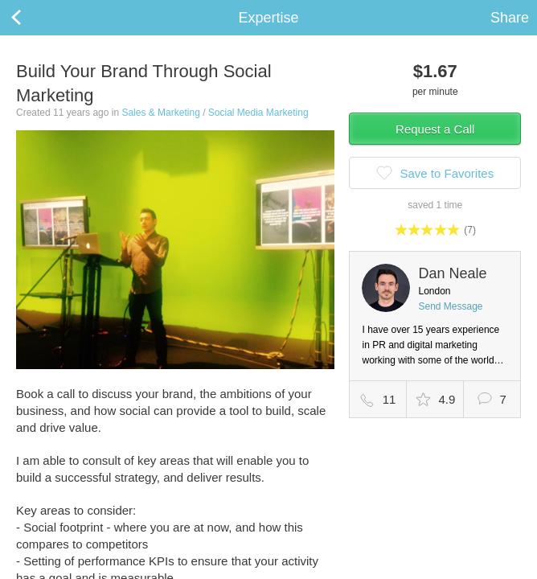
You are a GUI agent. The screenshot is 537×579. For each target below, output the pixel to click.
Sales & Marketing (160, 112)
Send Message (450, 306)
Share (509, 18)
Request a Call (435, 129)
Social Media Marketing (258, 112)
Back (32, 17)
